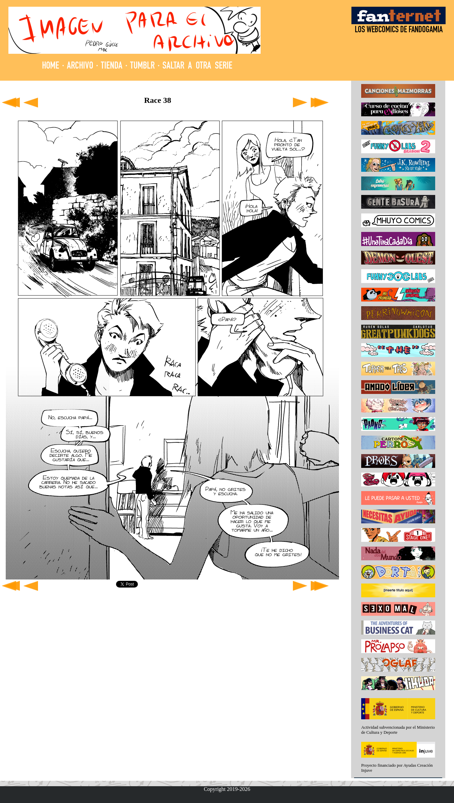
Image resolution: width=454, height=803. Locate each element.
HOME (50, 66)
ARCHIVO (80, 66)
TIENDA (111, 66)
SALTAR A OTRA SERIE (197, 66)
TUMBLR (142, 66)
